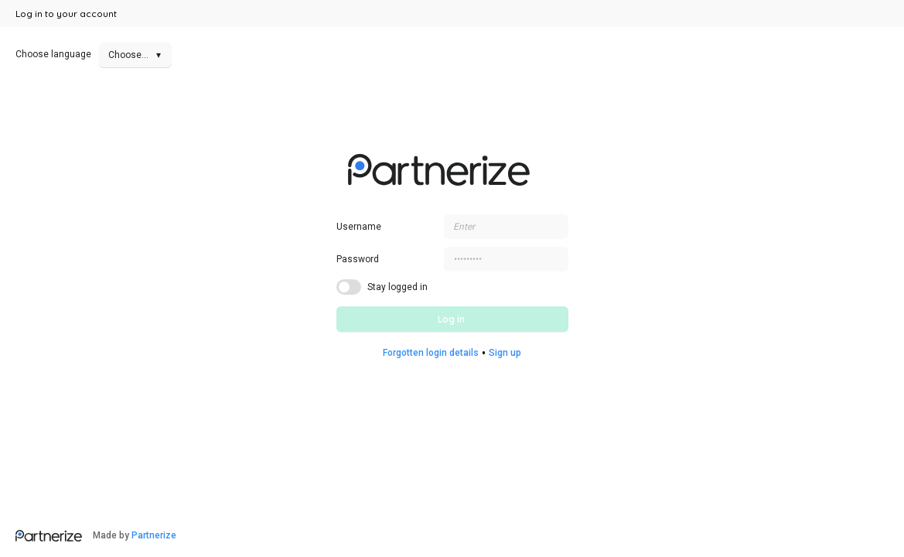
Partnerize (153, 535)
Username (358, 226)
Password (357, 259)
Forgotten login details (431, 352)
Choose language (93, 54)
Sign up (505, 352)
